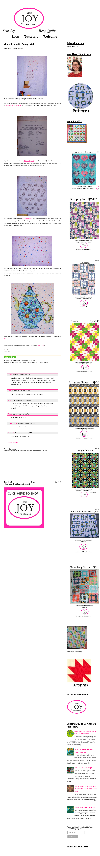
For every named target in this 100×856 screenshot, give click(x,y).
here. (5, 338)
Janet (10, 414)
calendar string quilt (15, 362)
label (41, 362)
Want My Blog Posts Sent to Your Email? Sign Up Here (80, 828)
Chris (9, 391)
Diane (10, 375)
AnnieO (10, 400)
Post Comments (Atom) (21, 484)
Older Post (57, 482)
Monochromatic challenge (13, 105)
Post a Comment (12, 442)
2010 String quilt (29, 161)
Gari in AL (11, 433)
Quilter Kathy (12, 423)
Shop (15, 36)
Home (33, 482)
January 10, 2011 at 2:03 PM (26, 423)
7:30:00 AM (28, 360)
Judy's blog (41, 345)
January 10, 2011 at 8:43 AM (21, 375)
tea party (46, 362)
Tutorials (31, 36)
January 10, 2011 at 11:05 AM (21, 391)
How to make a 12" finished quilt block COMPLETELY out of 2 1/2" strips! (85, 788)
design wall (25, 362)
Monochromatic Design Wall (19, 44)
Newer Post (8, 482)
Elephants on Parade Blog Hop (84, 807)
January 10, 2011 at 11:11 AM (22, 400)
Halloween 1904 (27, 218)
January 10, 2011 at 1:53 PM (21, 414)
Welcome (50, 36)
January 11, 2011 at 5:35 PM (23, 433)
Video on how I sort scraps (83, 768)
